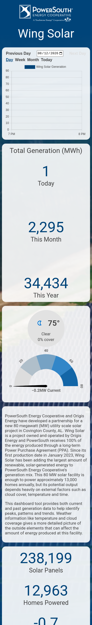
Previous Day (18, 53)
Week (20, 60)
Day (9, 60)
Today (46, 60)
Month (33, 60)
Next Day (77, 53)
